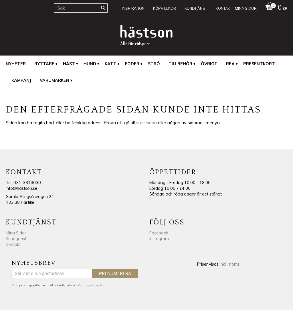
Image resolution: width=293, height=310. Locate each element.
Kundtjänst (16, 238)
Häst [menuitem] (69, 63)
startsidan (146, 122)
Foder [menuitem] (132, 63)
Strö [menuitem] (154, 63)
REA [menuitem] (230, 63)
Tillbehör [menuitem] (180, 63)
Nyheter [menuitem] (16, 63)
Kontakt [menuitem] (224, 8)
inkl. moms (230, 264)
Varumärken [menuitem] (54, 80)
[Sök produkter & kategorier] (81, 8)
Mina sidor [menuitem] (246, 8)
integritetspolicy (94, 285)
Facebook (158, 233)
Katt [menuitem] (110, 63)
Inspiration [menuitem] (133, 8)
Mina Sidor (16, 233)
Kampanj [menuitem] (21, 80)
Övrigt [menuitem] (209, 63)
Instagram (159, 238)
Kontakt (13, 244)
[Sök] (103, 8)
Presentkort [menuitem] (259, 63)
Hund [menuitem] (90, 63)
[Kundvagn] (274, 8)
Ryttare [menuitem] (44, 63)
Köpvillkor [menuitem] (164, 8)
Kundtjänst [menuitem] (196, 8)
